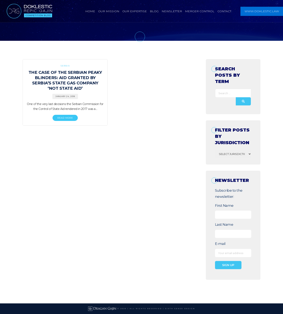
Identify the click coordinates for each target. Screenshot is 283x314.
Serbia (65, 66)
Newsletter (172, 11)
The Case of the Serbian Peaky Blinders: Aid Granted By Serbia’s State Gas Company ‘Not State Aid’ (65, 80)
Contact (224, 11)
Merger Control (199, 11)
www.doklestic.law (262, 11)
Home (90, 11)
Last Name (224, 224)
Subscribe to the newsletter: (228, 193)
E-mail (220, 244)
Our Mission (108, 11)
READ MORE (65, 117)
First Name (224, 205)
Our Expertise (134, 11)
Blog (154, 11)
